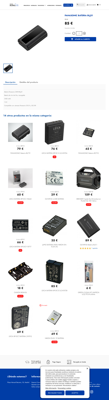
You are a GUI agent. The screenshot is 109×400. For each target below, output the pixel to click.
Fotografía (58, 5)
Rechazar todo (55, 393)
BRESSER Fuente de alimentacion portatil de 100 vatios (89, 200)
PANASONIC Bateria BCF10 (88, 153)
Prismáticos (27, 5)
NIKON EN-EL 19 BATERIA (54, 338)
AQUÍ (65, 380)
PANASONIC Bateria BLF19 (20, 153)
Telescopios (41, 5)
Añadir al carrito (80, 39)
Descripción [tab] (10, 82)
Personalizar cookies (64, 388)
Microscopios (51, 5)
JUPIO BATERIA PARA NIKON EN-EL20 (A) (54, 246)
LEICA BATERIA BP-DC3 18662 (20, 199)
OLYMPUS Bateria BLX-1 (88, 245)
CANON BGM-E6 (20, 292)
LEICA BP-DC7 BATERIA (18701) (20, 336)
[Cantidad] (79, 33)
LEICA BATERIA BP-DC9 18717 (20, 246)
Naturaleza (34, 5)
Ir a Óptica (67, 5)
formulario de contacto (92, 386)
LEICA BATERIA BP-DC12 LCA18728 (54, 290)
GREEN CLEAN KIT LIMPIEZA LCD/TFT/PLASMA (88, 293)
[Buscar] (80, 5)
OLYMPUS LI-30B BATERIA (54, 199)
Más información (51, 388)
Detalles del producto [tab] (29, 82)
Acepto (75, 393)
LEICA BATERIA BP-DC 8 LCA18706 (54, 153)
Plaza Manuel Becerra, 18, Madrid (18, 382)
